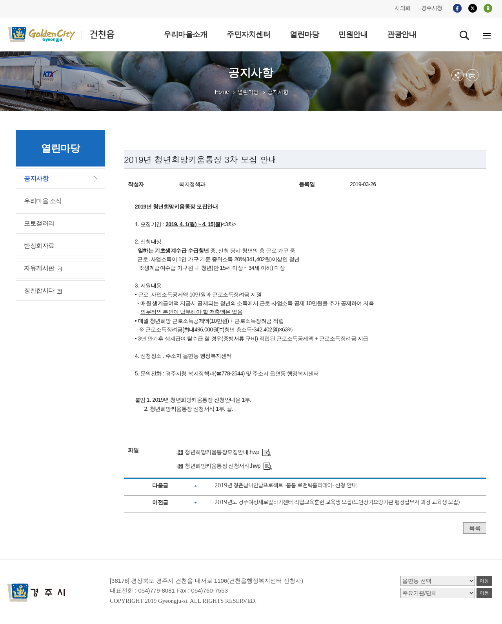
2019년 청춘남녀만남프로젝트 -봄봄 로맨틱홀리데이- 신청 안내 (285, 485)
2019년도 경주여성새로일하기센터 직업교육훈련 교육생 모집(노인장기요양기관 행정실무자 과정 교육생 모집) (337, 502)
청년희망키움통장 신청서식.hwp (222, 466)
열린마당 (248, 92)
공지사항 (278, 92)
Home (222, 92)
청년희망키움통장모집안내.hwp (222, 452)
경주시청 (431, 8)
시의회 (403, 8)
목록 (474, 528)
